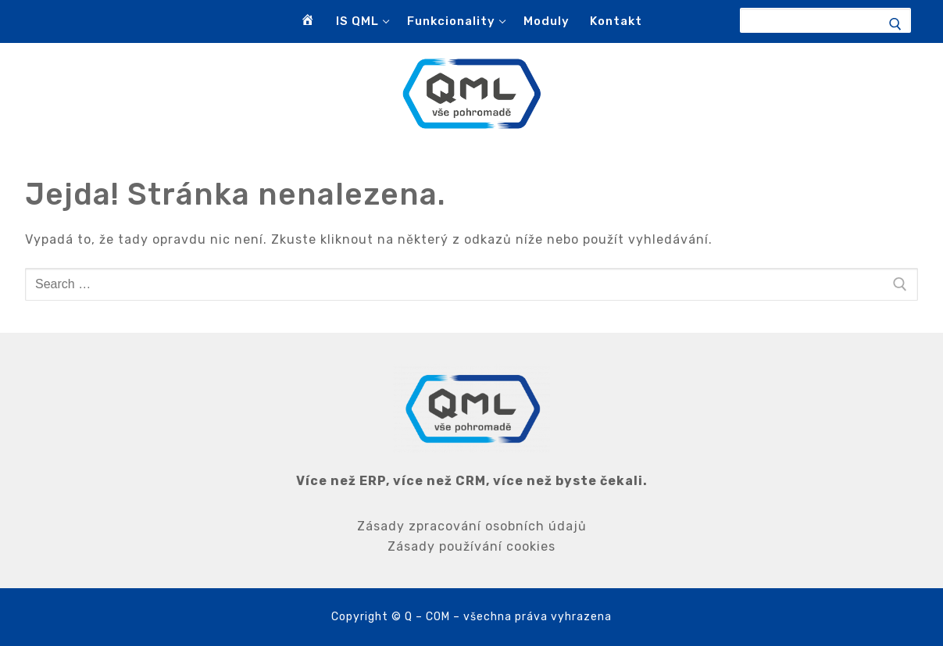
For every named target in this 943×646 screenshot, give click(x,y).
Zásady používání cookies (471, 546)
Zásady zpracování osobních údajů (472, 526)
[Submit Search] (903, 24)
